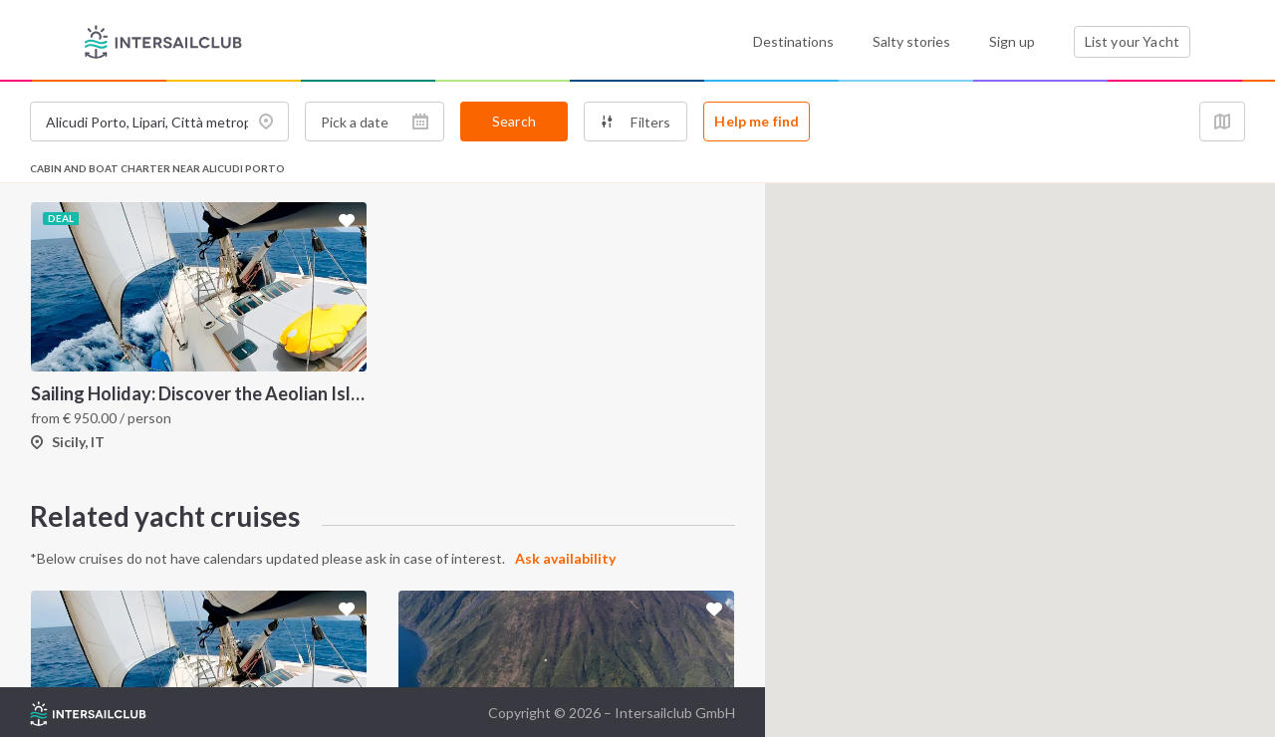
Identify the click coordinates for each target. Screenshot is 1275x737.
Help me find (756, 121)
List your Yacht (1132, 41)
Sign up (1012, 41)
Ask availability (565, 558)
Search (514, 121)
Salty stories (911, 41)
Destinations (793, 41)
